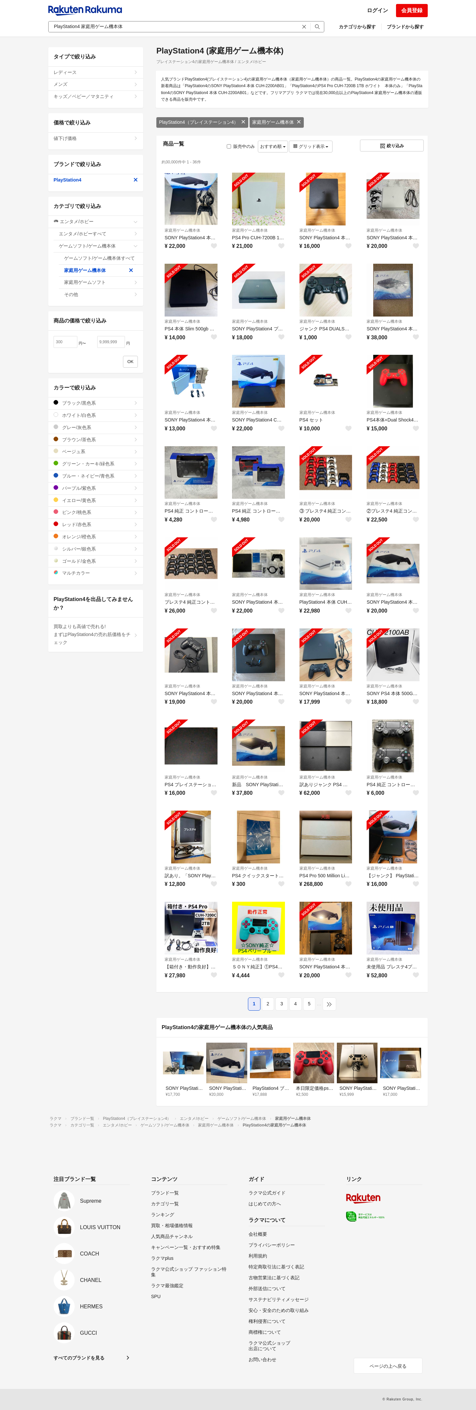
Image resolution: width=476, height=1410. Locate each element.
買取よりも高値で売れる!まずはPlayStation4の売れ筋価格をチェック (96, 634)
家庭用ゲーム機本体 (276, 122)
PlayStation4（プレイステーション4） (202, 122)
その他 (101, 294)
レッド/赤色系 (96, 524)
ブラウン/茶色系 (96, 439)
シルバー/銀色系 (96, 549)
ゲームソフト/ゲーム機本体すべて (101, 260)
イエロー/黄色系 (96, 500)
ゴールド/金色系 (96, 561)
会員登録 (411, 10)
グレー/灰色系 (96, 427)
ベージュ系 (96, 451)
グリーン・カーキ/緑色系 (96, 463)
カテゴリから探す (357, 26)
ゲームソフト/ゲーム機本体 (98, 246)
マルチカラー (96, 573)
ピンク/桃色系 (96, 512)
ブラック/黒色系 (96, 403)
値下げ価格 (96, 138)
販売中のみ (241, 146)
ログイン (377, 10)
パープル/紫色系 (96, 488)
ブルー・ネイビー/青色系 (96, 476)
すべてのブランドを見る (79, 1357)
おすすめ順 (273, 146)
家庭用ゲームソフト (101, 282)
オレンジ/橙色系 (96, 536)
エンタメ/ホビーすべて (98, 233)
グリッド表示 (310, 146)
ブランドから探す (405, 26)
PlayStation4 (96, 180)
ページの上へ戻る (388, 1366)
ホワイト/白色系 (96, 415)
